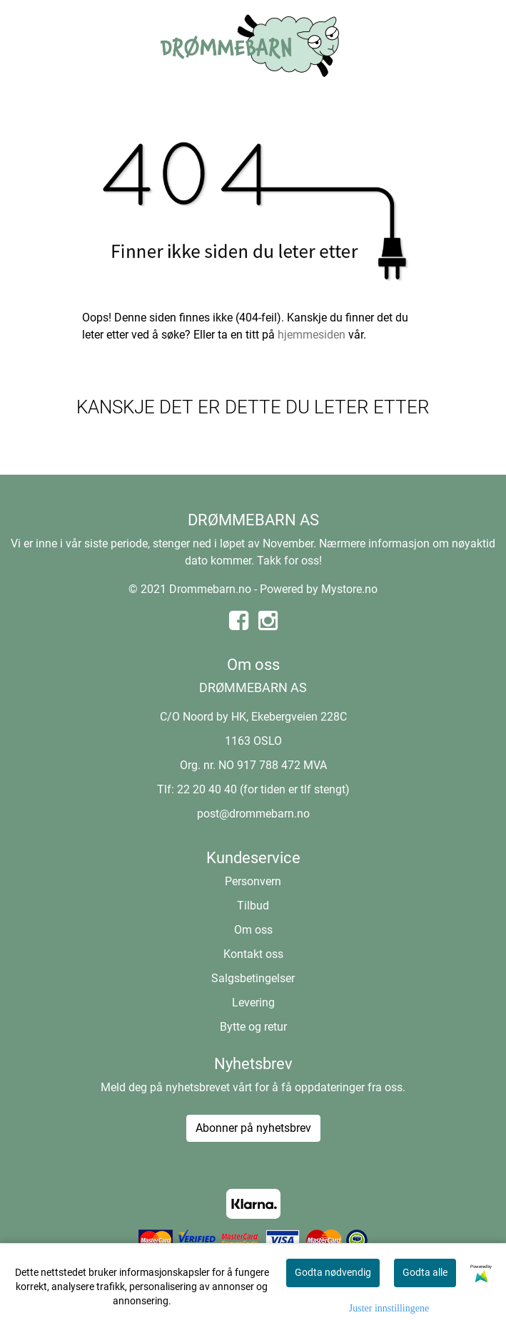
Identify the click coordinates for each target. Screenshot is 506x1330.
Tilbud (253, 905)
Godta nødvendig (333, 1272)
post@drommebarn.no (253, 813)
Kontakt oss (253, 954)
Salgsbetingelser (253, 978)
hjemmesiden (311, 334)
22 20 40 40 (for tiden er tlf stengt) (263, 789)
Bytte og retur (253, 1026)
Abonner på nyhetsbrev (253, 1128)
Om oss (253, 930)
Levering (253, 1002)
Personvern (253, 881)
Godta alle (425, 1272)
